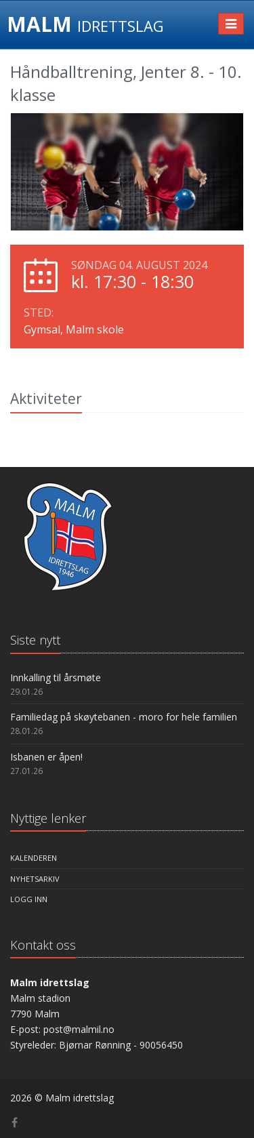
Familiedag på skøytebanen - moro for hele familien (123, 716)
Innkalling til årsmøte (55, 677)
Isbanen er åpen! (46, 756)
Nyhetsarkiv (35, 879)
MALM (85, 24)
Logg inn (28, 899)
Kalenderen (33, 858)
